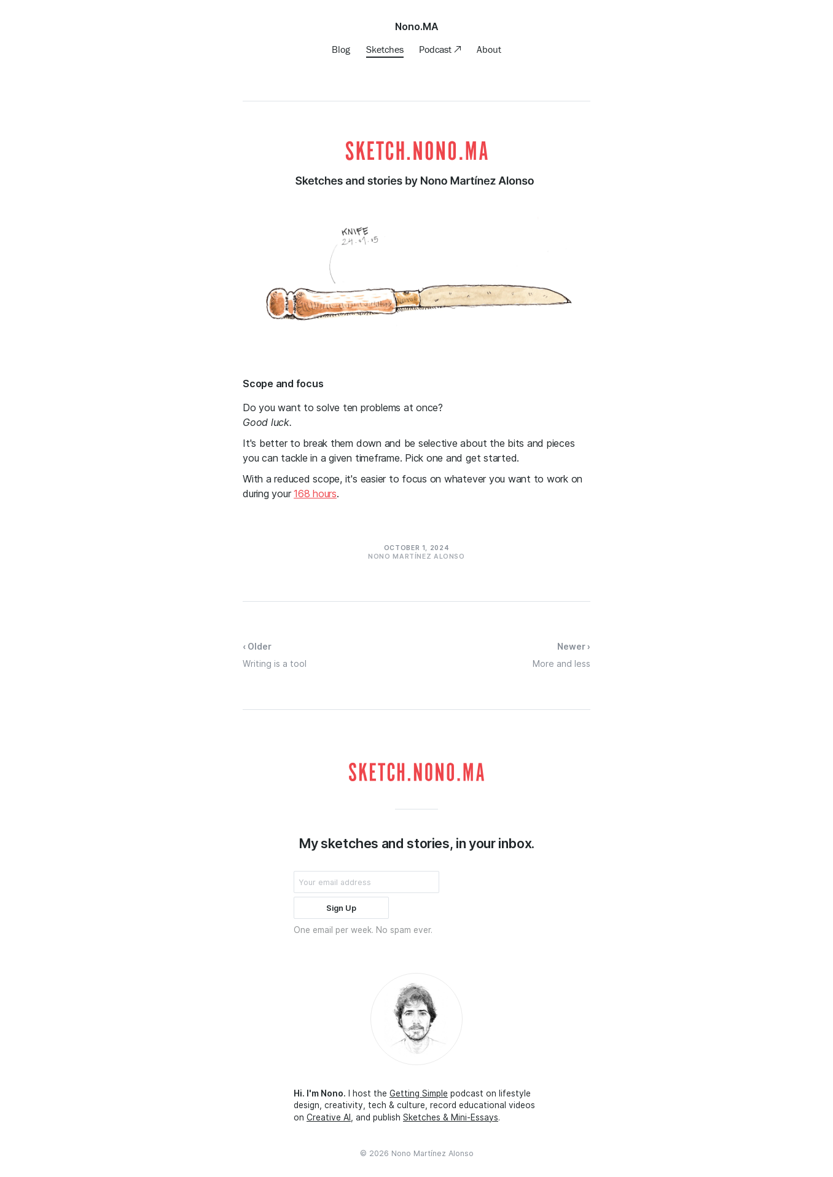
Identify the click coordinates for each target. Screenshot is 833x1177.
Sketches (385, 49)
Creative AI (329, 1117)
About (489, 49)
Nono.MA (417, 26)
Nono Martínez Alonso (432, 1153)
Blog (341, 49)
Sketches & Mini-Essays (450, 1117)
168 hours (315, 493)
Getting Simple (418, 1093)
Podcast (436, 49)
